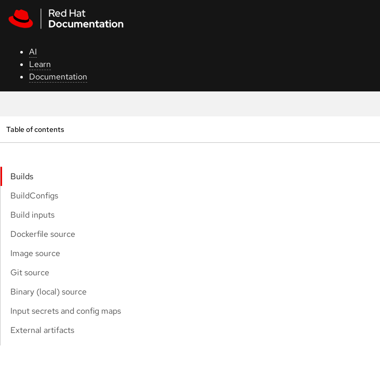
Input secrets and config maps (65, 310)
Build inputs (32, 214)
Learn (40, 64)
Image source (35, 253)
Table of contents (35, 129)
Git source (29, 272)
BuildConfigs (34, 195)
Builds (21, 176)
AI (33, 51)
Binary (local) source (48, 291)
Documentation (58, 76)
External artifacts (42, 330)
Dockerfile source (42, 234)
